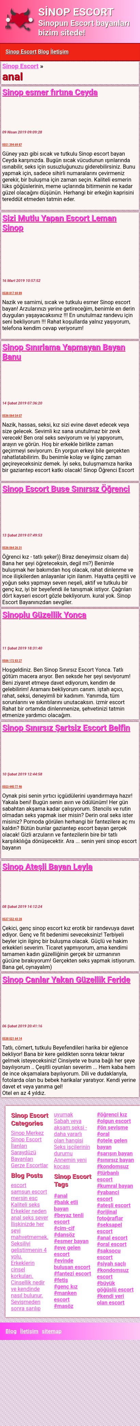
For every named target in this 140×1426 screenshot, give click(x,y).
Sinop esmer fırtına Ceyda (49, 92)
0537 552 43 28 (12, 919)
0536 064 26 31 (12, 548)
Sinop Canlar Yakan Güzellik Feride (66, 979)
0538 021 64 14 (12, 1038)
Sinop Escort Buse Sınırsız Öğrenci (65, 489)
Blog (43, 51)
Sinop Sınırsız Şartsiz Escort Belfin (66, 727)
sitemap (52, 1331)
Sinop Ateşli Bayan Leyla (47, 866)
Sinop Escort (20, 51)
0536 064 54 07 (12, 415)
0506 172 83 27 (12, 660)
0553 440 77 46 (12, 786)
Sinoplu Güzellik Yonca (44, 614)
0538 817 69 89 (12, 293)
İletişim (59, 51)
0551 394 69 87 (12, 144)
